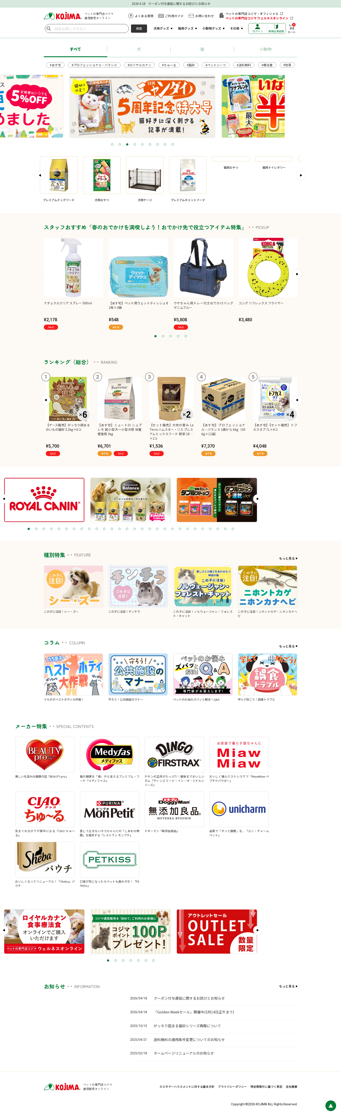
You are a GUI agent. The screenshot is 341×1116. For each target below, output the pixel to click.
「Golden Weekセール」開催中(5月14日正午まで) (194, 1012)
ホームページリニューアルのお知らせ (184, 1053)
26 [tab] (257, 529)
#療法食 (267, 65)
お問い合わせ (204, 16)
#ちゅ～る (169, 65)
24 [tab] (242, 529)
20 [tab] (212, 529)
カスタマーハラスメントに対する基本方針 (186, 1086)
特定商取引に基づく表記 (266, 1086)
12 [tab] (152, 529)
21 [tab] (220, 529)
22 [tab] (227, 529)
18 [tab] (197, 529)
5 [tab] (171, 145)
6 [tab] (178, 145)
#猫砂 (191, 65)
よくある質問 (144, 16)
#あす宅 (55, 65)
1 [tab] (140, 145)
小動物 (266, 49)
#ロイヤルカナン (139, 65)
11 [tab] (144, 529)
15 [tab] (174, 529)
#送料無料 (244, 65)
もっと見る (287, 558)
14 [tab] (167, 529)
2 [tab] (148, 145)
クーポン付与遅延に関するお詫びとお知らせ (189, 998)
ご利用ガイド (174, 16)
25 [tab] (250, 529)
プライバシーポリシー (232, 1086)
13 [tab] (159, 529)
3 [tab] (155, 145)
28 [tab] (273, 529)
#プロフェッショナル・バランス (94, 65)
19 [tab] (205, 529)
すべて (75, 49)
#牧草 (287, 65)
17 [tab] (189, 529)
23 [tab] (235, 529)
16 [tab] (182, 529)
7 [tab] (186, 145)
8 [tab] (193, 145)
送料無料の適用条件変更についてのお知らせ (189, 1039)
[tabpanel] (171, 106)
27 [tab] (265, 529)
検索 (139, 28)
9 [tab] (201, 145)
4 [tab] (163, 145)
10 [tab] (136, 529)
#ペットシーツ (216, 65)
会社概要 (291, 1086)
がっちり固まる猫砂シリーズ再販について (187, 1025)
